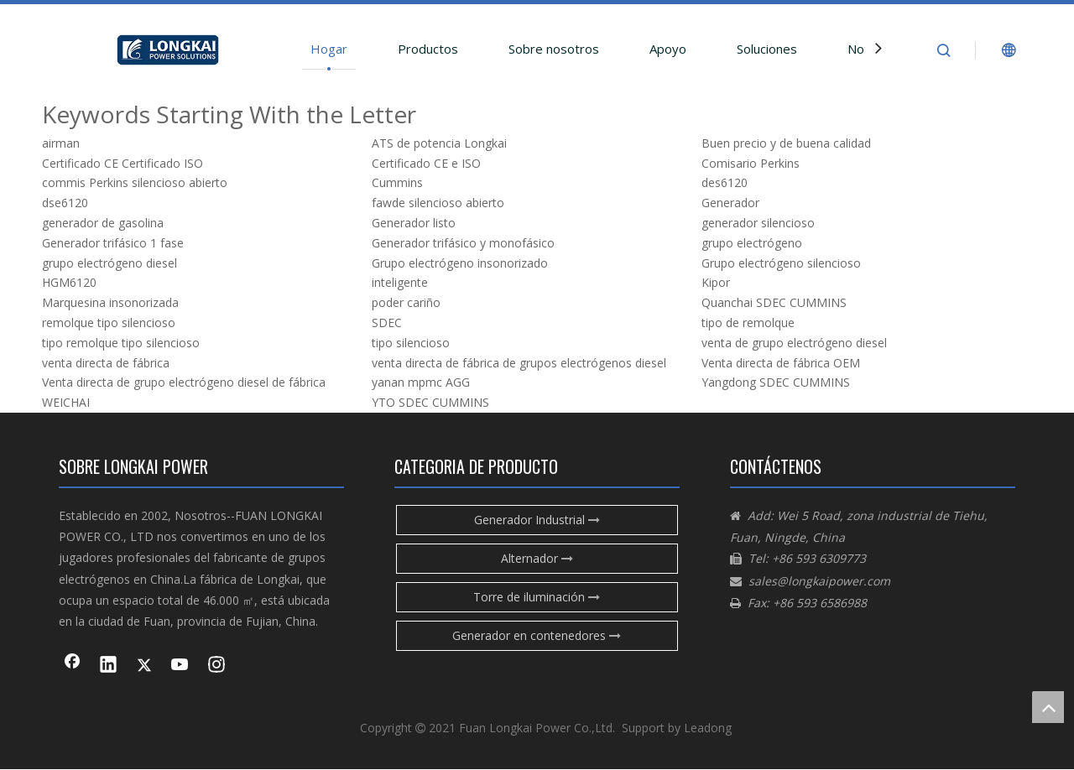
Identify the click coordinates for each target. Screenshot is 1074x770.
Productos (428, 48)
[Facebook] (72, 666)
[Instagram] (216, 666)
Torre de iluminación (536, 597)
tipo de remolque (748, 322)
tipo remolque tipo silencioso (121, 343)
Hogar (328, 48)
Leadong (708, 728)
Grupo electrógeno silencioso (781, 263)
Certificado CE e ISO (426, 163)
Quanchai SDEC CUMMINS (774, 302)
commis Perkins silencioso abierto (134, 182)
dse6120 (65, 203)
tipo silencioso (411, 343)
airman (61, 143)
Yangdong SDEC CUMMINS (775, 382)
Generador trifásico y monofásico (463, 243)
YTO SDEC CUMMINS (430, 402)
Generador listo (414, 223)
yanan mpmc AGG (421, 382)
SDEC (387, 322)
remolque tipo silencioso (108, 322)
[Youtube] (180, 666)
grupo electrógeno (751, 243)
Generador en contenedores (536, 635)
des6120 (724, 182)
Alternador (537, 558)
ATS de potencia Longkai (439, 143)
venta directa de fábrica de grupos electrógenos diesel (519, 363)
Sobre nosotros (553, 48)
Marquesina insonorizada (110, 302)
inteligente (400, 282)
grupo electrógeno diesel (109, 263)
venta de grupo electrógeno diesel (794, 343)
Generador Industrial (537, 520)
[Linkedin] (108, 666)
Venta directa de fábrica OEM (780, 363)
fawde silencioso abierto (438, 203)
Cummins (397, 182)
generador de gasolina (103, 223)
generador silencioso (758, 223)
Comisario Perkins (750, 163)
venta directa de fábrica (105, 363)
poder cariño (406, 302)
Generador (730, 203)
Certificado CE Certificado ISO (122, 163)
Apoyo (667, 48)
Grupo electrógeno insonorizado (460, 263)
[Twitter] (144, 666)
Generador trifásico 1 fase (113, 243)
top (1048, 707)
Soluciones (767, 48)
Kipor (715, 282)
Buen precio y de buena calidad (786, 143)
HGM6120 (69, 282)
